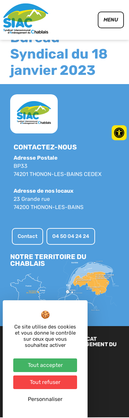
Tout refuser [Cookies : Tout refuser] (45, 382)
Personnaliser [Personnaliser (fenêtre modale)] (45, 399)
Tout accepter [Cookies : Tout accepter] (45, 365)
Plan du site (88, 378)
